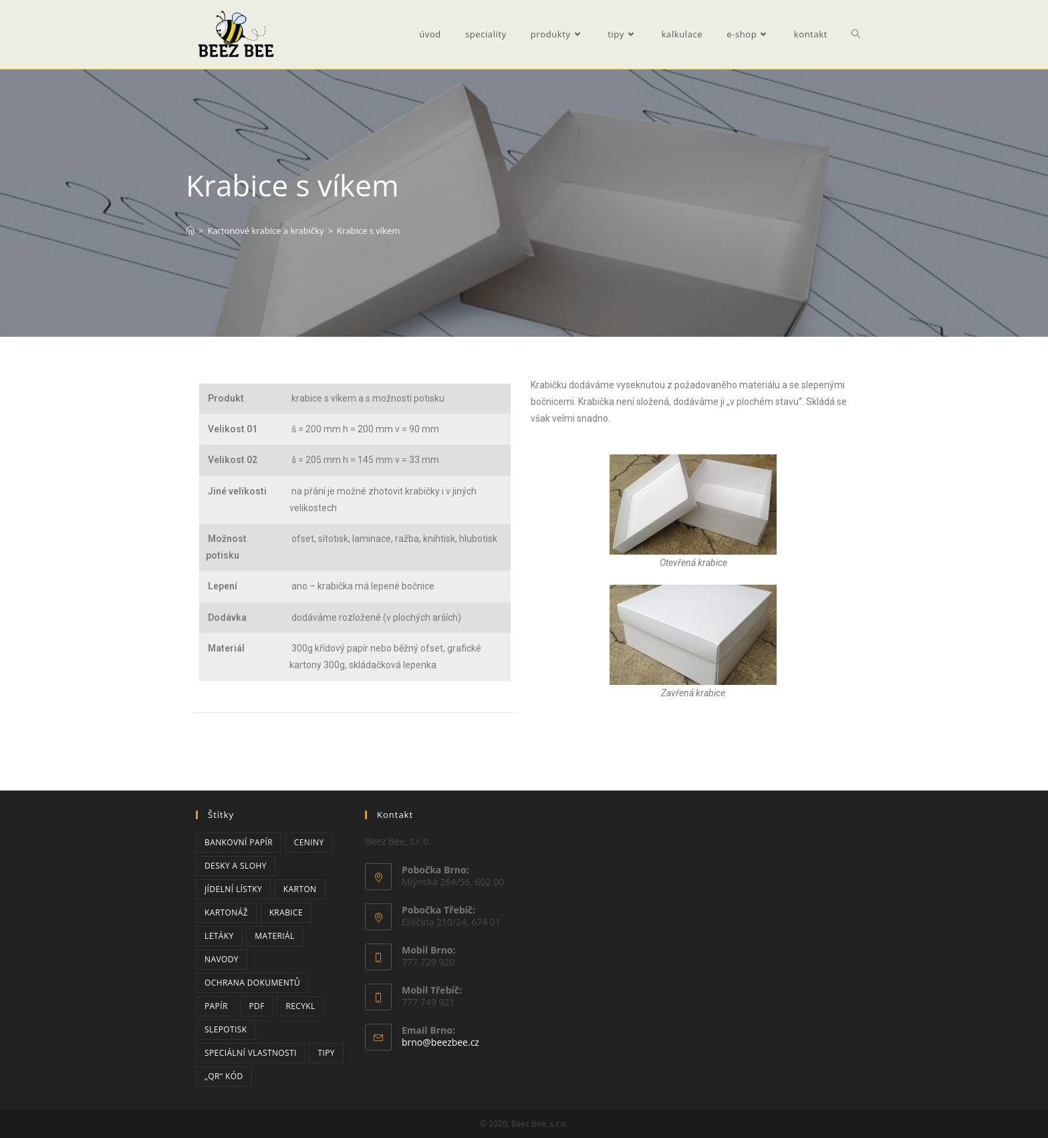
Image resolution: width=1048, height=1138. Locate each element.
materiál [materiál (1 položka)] (274, 936)
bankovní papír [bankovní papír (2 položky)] (239, 842)
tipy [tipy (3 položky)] (326, 1052)
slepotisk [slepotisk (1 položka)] (226, 1029)
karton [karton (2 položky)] (300, 889)
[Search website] (855, 34)
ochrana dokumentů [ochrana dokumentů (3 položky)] (252, 982)
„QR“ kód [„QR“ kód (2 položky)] (224, 1076)
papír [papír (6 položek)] (216, 1006)
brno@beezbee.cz (440, 1042)
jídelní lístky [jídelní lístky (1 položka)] (233, 889)
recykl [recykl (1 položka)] (300, 1006)
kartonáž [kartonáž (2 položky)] (226, 912)
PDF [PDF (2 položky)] (256, 1006)
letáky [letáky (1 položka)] (219, 936)
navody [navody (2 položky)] (222, 959)
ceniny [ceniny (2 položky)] (309, 842)
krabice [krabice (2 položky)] (286, 912)
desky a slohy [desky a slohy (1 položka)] (236, 865)
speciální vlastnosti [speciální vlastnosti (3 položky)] (251, 1052)
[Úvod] (190, 231)
